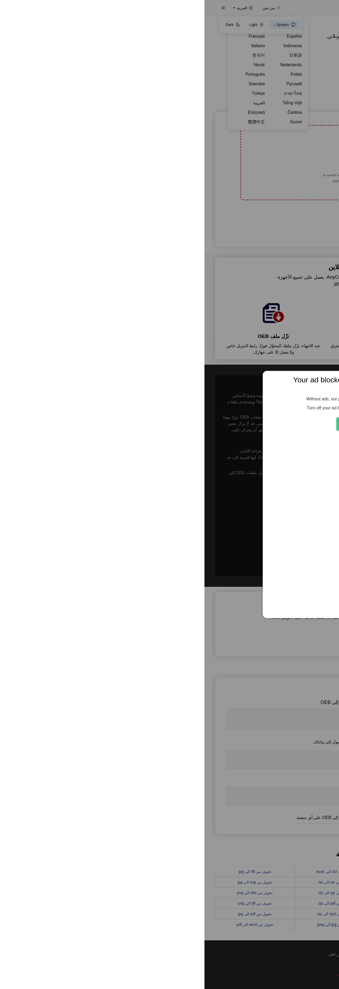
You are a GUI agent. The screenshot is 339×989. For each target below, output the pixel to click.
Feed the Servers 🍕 (169, 424)
